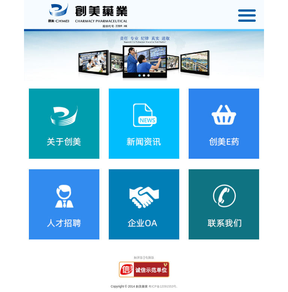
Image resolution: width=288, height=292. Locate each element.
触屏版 (138, 257)
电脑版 (149, 257)
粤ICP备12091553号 (162, 286)
